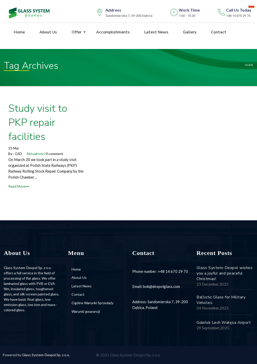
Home (19, 32)
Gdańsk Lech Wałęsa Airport (224, 322)
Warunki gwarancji (86, 311)
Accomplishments (112, 32)
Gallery (189, 32)
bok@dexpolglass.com (161, 286)
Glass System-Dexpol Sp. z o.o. (46, 355)
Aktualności (36, 153)
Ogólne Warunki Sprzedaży (92, 303)
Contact (218, 32)
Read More (18, 186)
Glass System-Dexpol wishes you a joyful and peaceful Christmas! (224, 273)
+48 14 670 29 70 (173, 271)
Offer (76, 32)
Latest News (155, 32)
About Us (47, 32)
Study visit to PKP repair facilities (37, 122)
